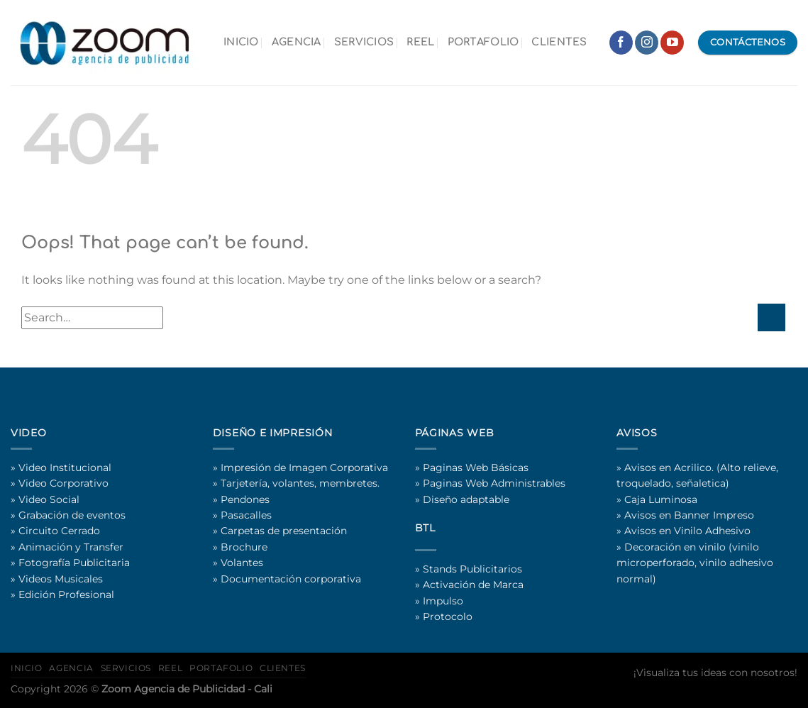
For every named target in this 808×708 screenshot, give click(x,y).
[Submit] (771, 317)
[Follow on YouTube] (672, 43)
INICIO (241, 42)
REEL (420, 42)
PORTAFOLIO (483, 42)
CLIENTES (559, 42)
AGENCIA (296, 42)
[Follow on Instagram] (646, 43)
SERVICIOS (364, 42)
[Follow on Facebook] (621, 43)
